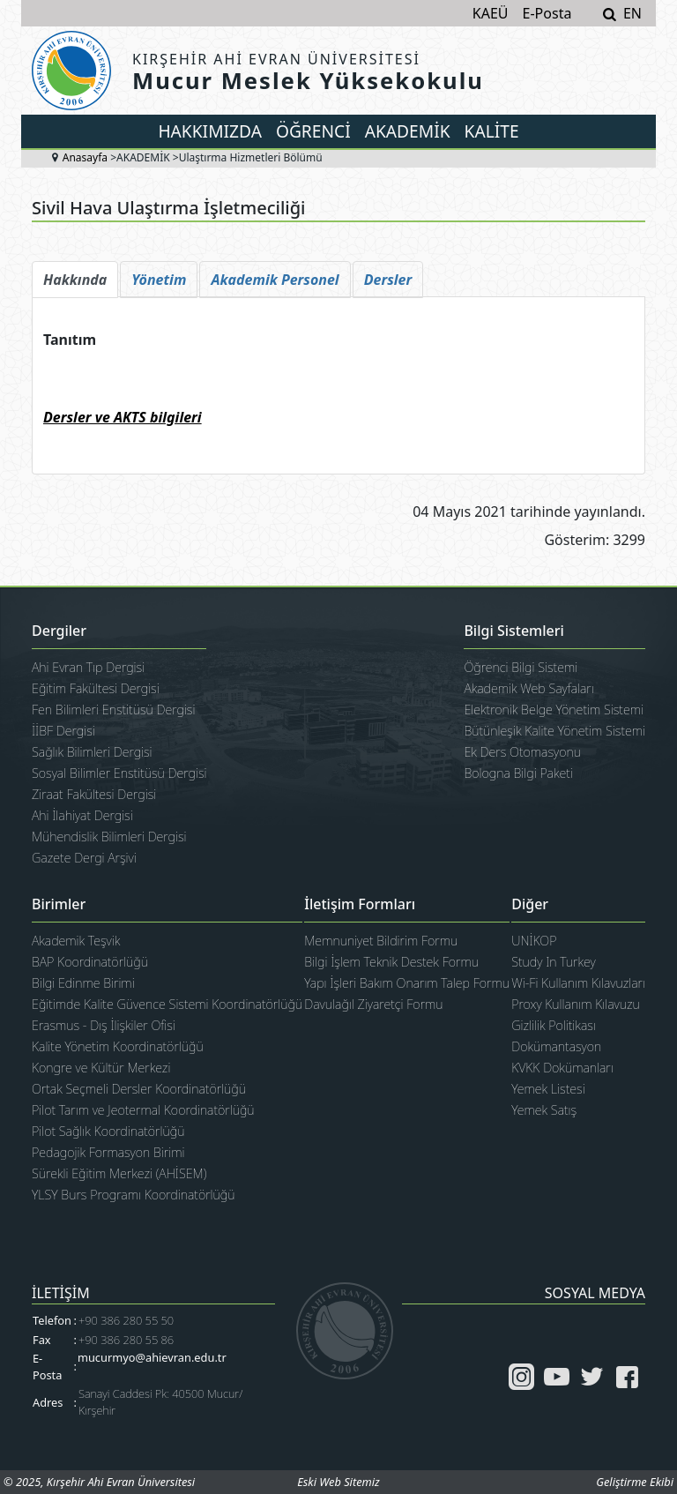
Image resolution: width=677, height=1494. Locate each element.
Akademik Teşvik (76, 940)
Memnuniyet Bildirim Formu (381, 940)
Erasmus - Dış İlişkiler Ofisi (103, 1025)
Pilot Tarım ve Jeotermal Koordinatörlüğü (143, 1110)
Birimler (59, 905)
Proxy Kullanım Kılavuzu (575, 1004)
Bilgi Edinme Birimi (83, 983)
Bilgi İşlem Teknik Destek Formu (391, 961)
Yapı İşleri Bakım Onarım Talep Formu (407, 983)
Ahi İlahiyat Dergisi (82, 815)
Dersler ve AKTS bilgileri (122, 417)
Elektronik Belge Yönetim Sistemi (554, 709)
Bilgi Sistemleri (513, 631)
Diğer (529, 905)
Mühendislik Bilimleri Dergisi (109, 836)
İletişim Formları (359, 905)
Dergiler (59, 631)
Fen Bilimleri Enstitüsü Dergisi (113, 709)
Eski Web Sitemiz (338, 1482)
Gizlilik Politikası (553, 1025)
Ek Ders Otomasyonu (522, 751)
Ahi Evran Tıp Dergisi (88, 667)
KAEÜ (490, 13)
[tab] (75, 279)
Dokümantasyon (556, 1046)
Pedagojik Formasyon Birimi (108, 1152)
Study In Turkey (553, 961)
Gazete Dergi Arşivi (84, 857)
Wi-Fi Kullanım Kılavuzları (578, 983)
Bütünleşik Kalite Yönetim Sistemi (554, 730)
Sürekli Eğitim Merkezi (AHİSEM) (119, 1173)
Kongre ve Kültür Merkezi (101, 1067)
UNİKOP (533, 940)
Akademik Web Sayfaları (528, 688)
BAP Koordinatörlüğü (90, 961)
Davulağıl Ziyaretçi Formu (373, 1004)
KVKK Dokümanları (562, 1067)
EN (632, 13)
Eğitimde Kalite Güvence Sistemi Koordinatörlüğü (167, 1004)
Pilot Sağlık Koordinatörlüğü (108, 1131)
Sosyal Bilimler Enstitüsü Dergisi (119, 773)
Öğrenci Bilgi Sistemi (520, 667)
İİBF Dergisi (63, 730)
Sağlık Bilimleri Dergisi (92, 751)
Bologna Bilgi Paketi (518, 773)
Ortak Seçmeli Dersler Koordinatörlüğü (139, 1088)
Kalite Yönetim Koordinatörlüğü (118, 1046)
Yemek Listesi (547, 1088)
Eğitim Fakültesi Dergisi (96, 688)
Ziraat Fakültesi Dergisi (94, 794)
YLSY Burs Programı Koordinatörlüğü (133, 1194)
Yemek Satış (544, 1110)
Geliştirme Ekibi (634, 1482)
